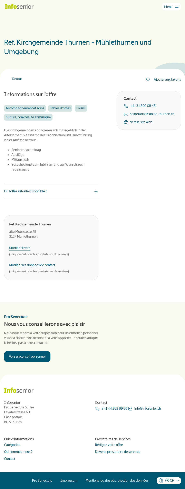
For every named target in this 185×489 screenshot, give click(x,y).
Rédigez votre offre (109, 445)
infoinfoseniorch (147, 408)
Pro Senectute (42, 480)
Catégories (12, 445)
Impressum (68, 480)
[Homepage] (19, 6)
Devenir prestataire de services (117, 452)
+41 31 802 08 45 (143, 106)
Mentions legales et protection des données (117, 480)
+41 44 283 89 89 (114, 408)
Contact (9, 459)
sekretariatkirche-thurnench (152, 114)
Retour (17, 79)
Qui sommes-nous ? (18, 452)
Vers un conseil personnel (27, 356)
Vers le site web (141, 122)
